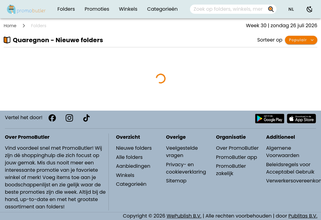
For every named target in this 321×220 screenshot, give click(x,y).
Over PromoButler (237, 148)
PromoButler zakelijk (231, 170)
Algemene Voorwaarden (282, 152)
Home (10, 26)
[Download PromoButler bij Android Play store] (269, 118)
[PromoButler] (26, 9)
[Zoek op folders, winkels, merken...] (228, 9)
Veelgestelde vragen (182, 152)
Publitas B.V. (302, 215)
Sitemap (176, 180)
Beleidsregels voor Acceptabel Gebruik (290, 168)
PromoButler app (236, 157)
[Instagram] (69, 117)
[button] (291, 9)
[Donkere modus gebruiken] (309, 9)
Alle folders (129, 157)
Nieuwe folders (134, 148)
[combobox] (233, 9)
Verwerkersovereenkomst (291, 180)
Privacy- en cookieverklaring (186, 168)
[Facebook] (52, 117)
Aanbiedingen (133, 166)
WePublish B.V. (184, 215)
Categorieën (131, 184)
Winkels (125, 175)
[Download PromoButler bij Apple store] (301, 118)
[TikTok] (86, 117)
